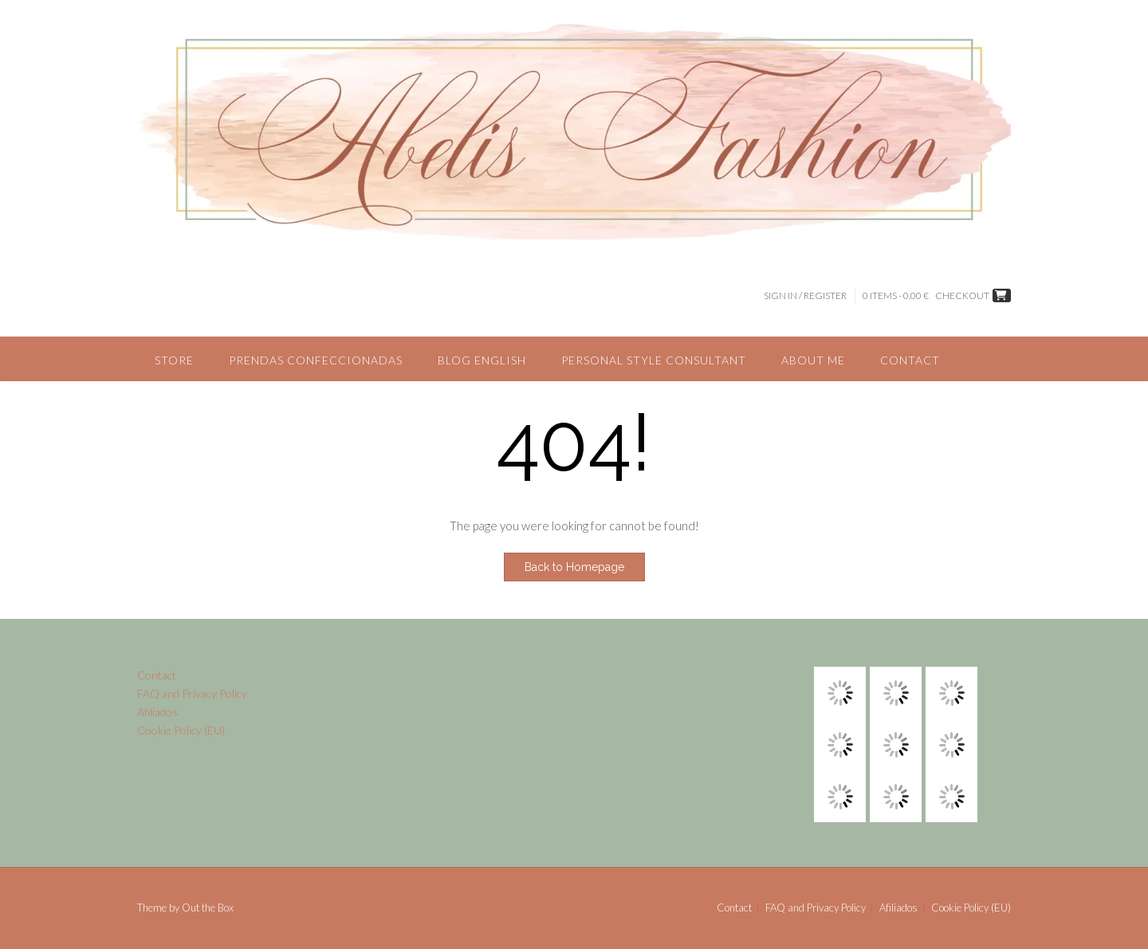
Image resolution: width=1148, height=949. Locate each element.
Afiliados (157, 712)
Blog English (482, 360)
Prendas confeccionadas (316, 360)
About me (813, 360)
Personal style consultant (653, 360)
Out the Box (208, 907)
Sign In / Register (805, 295)
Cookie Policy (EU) (181, 730)
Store (174, 360)
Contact (910, 360)
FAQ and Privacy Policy (192, 693)
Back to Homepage (574, 567)
